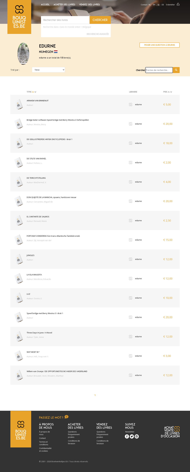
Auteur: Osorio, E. (34, 298)
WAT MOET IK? (33, 352)
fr (158, 4)
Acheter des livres (64, 4)
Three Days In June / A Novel (39, 332)
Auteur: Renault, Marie (37, 221)
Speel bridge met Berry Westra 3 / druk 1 (45, 313)
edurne (138, 104)
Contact (144, 4)
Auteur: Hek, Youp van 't (37, 356)
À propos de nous (44, 433)
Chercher (140, 70)
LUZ (28, 294)
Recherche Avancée (98, 34)
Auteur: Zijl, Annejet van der (39, 240)
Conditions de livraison (74, 442)
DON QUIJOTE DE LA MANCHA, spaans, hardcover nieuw (51, 197)
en (154, 4)
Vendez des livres (89, 4)
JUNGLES (30, 255)
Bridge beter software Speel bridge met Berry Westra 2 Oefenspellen (58, 120)
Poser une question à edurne (159, 45)
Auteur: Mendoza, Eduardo (39, 279)
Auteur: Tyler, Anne (35, 337)
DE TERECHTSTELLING (36, 178)
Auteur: (30, 105)
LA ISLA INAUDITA (34, 274)
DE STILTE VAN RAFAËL (36, 158)
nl (150, 4)
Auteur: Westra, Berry (36, 124)
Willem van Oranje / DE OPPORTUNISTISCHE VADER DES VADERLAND (57, 371)
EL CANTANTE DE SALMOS (38, 216)
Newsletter (129, 431)
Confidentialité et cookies (45, 449)
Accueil (45, 4)
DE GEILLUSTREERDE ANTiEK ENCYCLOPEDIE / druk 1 (49, 139)
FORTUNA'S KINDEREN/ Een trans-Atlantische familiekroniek (53, 236)
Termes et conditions (43, 443)
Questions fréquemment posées (74, 434)
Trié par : (15, 69)
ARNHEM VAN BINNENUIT (38, 100)
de (163, 4)
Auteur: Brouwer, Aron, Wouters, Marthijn (45, 375)
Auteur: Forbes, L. (34, 163)
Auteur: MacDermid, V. (36, 182)
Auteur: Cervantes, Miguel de (40, 201)
